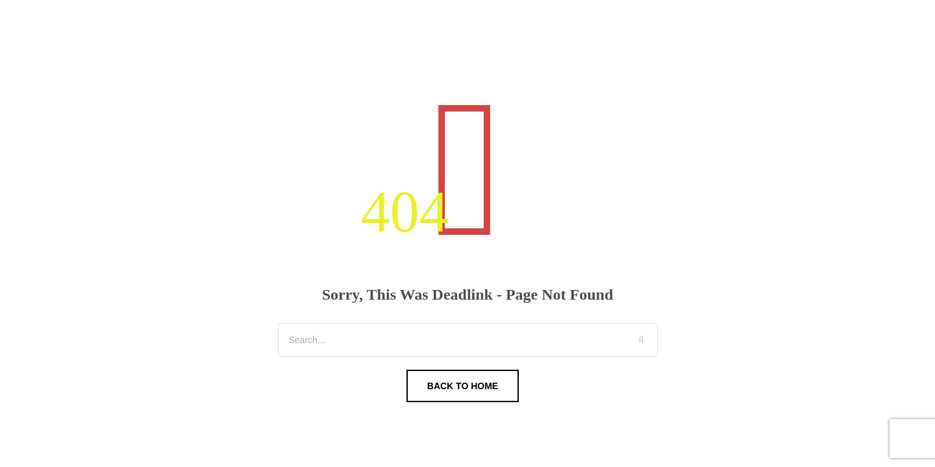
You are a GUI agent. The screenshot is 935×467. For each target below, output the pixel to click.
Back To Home (462, 386)
